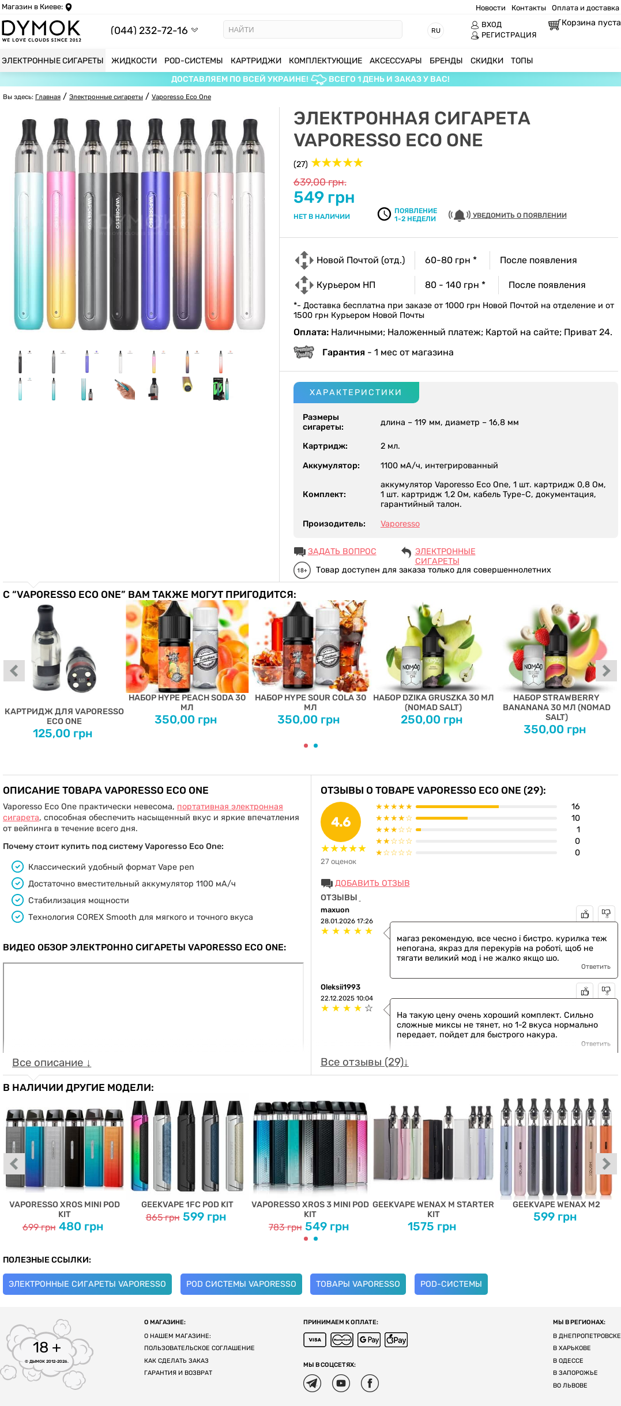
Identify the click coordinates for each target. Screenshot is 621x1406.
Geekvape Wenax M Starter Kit (433, 1156)
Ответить (596, 966)
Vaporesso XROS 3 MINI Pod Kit (310, 1156)
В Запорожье (575, 1373)
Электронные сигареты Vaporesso (87, 1284)
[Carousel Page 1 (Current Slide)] (306, 746)
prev (14, 671)
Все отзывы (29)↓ (365, 1062)
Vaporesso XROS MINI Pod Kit (64, 1156)
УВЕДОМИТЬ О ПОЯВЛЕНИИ (508, 216)
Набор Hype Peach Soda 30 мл (187, 656)
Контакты (528, 7)
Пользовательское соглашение (199, 1348)
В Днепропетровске (587, 1336)
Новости (491, 7)
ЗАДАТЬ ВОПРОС (342, 551)
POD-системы (451, 1284)
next (606, 671)
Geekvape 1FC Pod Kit (187, 1151)
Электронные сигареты (445, 552)
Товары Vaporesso (358, 1284)
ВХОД (486, 24)
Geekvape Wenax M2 (556, 1151)
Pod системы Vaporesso (241, 1284)
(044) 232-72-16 (149, 30)
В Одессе (568, 1361)
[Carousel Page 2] (316, 746)
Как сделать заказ (176, 1361)
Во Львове (570, 1385)
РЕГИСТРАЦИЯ (504, 35)
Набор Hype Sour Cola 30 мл (310, 656)
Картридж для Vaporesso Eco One (64, 663)
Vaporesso (400, 524)
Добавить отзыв (372, 883)
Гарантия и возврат (178, 1373)
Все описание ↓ (51, 1062)
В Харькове (572, 1348)
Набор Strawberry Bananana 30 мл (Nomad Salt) (556, 661)
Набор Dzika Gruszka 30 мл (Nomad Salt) (433, 656)
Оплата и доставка (585, 7)
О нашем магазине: (177, 1336)
